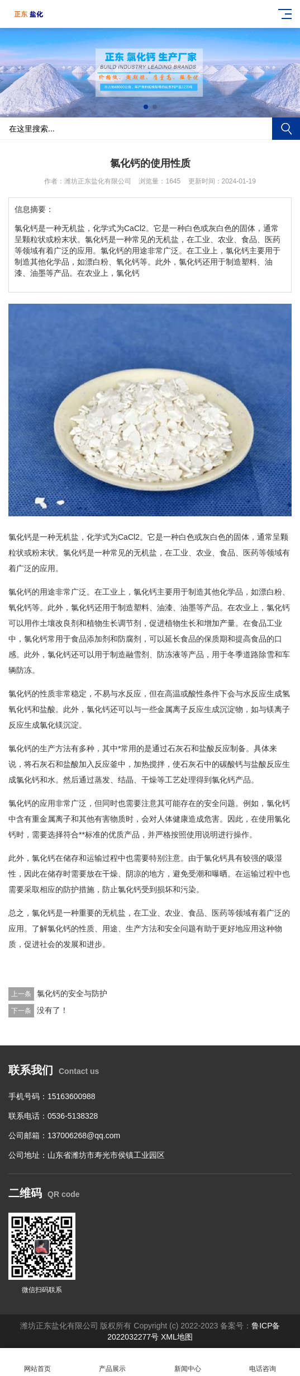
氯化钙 (20, 537)
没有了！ (52, 1010)
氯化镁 (51, 724)
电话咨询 (262, 1362)
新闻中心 (187, 1362)
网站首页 (37, 1362)
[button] (146, 107)
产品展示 (112, 1362)
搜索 (286, 128)
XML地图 (177, 1336)
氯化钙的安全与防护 (72, 993)
